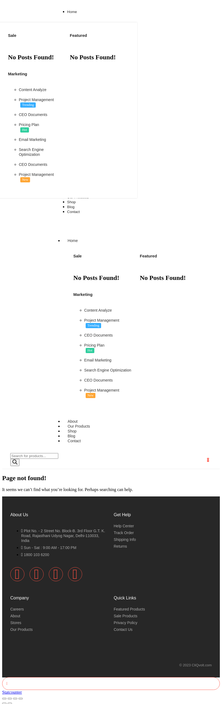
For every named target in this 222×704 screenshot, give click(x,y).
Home (78, 239)
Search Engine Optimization (107, 369)
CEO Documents (33, 114)
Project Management (36, 100)
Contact (74, 438)
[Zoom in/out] (4, 696)
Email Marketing (32, 139)
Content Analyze (32, 90)
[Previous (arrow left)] (4, 701)
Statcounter (12, 689)
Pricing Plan (29, 124)
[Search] (15, 460)
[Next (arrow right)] (10, 701)
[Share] (15, 696)
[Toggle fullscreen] (10, 696)
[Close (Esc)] (20, 696)
